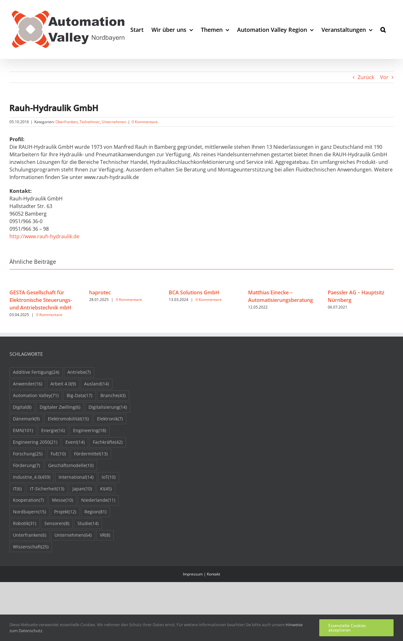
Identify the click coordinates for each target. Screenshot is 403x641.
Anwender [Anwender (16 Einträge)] (27, 384)
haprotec (100, 292)
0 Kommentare (145, 121)
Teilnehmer (90, 121)
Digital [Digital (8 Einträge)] (22, 407)
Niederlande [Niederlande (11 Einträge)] (98, 500)
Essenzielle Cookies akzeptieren (347, 628)
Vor (384, 77)
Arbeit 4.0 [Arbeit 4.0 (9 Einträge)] (63, 384)
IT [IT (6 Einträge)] (17, 489)
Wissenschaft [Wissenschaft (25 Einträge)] (30, 547)
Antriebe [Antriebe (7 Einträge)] (79, 372)
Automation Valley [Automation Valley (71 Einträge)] (36, 396)
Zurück (366, 77)
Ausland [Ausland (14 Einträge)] (96, 384)
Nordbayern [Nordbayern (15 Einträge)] (29, 512)
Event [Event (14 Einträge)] (75, 442)
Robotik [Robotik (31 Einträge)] (24, 523)
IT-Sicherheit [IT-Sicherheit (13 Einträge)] (47, 489)
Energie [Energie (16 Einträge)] (53, 431)
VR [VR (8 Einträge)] (105, 535)
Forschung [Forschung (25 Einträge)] (28, 454)
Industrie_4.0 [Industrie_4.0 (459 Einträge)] (31, 477)
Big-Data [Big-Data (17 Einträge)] (79, 396)
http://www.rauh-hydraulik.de (44, 236)
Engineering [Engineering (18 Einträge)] (89, 431)
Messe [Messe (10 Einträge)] (62, 500)
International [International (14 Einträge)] (76, 477)
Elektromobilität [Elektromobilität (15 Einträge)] (68, 419)
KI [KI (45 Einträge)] (106, 489)
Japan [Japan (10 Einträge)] (82, 489)
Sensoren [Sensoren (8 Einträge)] (56, 523)
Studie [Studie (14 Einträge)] (88, 523)
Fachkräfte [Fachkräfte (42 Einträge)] (107, 442)
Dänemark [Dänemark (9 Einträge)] (26, 419)
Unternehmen (114, 121)
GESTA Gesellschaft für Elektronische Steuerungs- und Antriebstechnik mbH (40, 300)
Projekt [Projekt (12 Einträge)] (65, 512)
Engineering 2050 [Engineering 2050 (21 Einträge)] (35, 442)
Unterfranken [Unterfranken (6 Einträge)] (29, 535)
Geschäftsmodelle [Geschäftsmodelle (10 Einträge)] (71, 466)
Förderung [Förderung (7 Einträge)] (26, 466)
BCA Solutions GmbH (194, 292)
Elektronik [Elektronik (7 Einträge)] (110, 419)
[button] (383, 29)
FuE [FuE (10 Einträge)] (58, 454)
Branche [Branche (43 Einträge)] (113, 396)
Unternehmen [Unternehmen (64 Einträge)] (73, 535)
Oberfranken (66, 121)
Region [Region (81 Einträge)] (95, 512)
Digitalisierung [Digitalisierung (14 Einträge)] (107, 407)
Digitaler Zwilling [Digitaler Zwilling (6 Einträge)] (60, 407)
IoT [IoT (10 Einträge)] (109, 477)
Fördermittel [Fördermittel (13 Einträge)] (91, 454)
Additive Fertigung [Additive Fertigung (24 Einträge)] (36, 372)
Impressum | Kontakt (201, 574)
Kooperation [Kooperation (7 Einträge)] (28, 500)
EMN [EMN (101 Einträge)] (23, 431)
